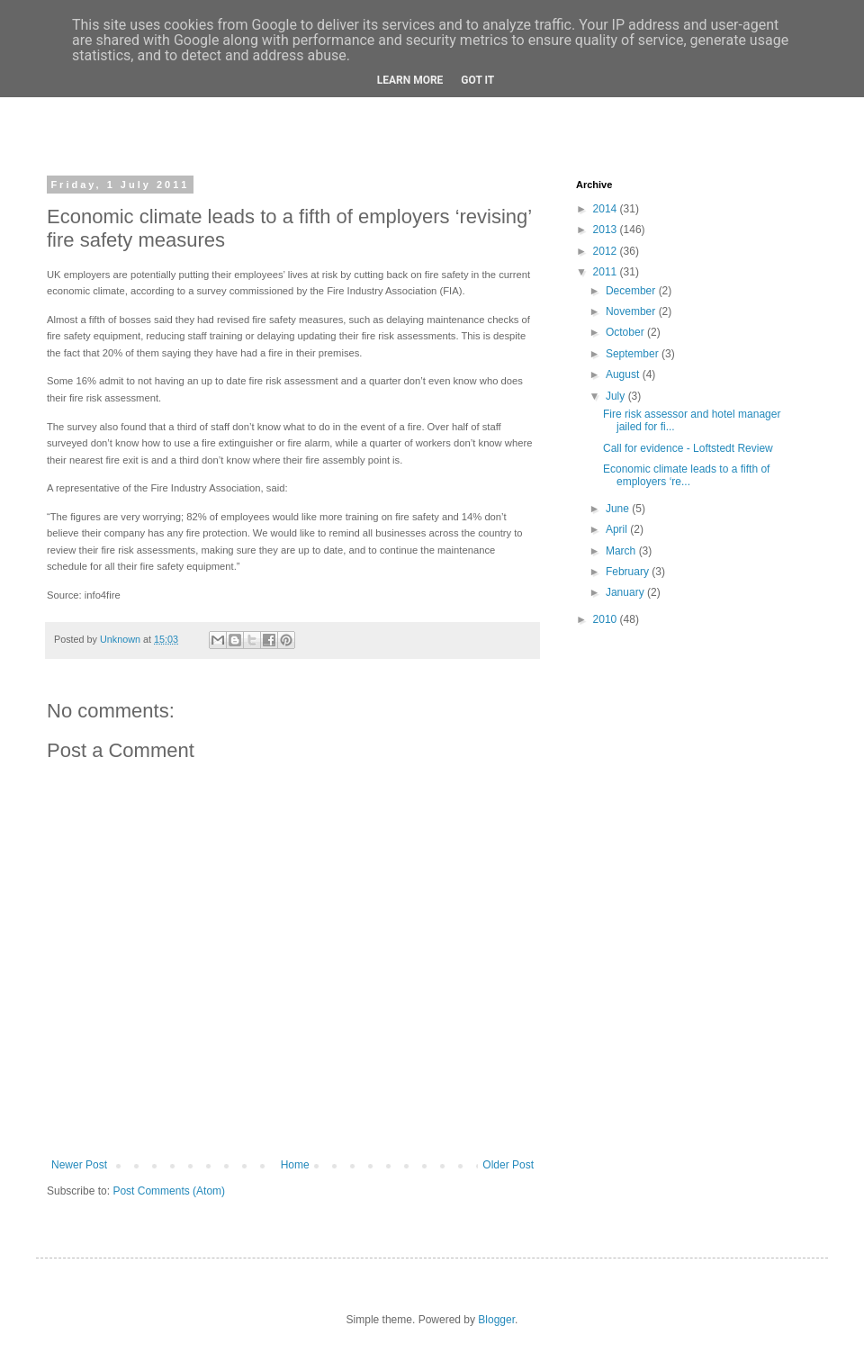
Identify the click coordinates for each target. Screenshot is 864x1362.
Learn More (410, 80)
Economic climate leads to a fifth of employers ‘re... (686, 475)
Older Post (508, 1165)
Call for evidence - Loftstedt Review (688, 448)
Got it (477, 80)
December (632, 290)
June (619, 508)
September (634, 353)
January (626, 592)
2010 (606, 619)
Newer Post (79, 1165)
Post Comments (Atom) (168, 1191)
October (626, 332)
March (622, 551)
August (624, 374)
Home (295, 1165)
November (632, 311)
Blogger (496, 1319)
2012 (606, 251)
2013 (606, 229)
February (629, 571)
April (618, 529)
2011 (606, 272)
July (617, 396)
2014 (606, 209)
